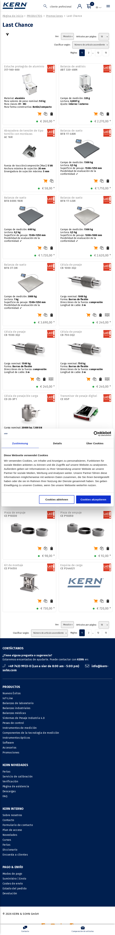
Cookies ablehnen (56, 499)
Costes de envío (13, 840)
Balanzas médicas (14, 713)
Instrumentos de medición (20, 728)
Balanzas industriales (16, 708)
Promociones (54, 16)
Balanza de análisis (72, 68)
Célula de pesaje (71, 266)
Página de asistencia (16, 786)
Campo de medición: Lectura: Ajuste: (75, 101)
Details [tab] (57, 443)
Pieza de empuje (15, 514)
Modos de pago (12, 830)
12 (98, 53)
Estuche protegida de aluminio (24, 68)
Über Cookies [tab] (94, 443)
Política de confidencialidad (93, 893)
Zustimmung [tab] (20, 443)
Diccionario (66, 806)
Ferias (6, 772)
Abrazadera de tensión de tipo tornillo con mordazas (23, 134)
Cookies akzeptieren (93, 499)
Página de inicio (13, 16)
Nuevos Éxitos (12, 693)
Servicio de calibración (17, 776)
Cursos (63, 796)
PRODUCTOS (34, 16)
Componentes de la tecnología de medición (31, 733)
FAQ (5, 796)
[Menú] (88, 7)
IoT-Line (8, 698)
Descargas (9, 791)
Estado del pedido (14, 845)
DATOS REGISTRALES (51, 893)
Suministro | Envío (14, 835)
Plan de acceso (68, 786)
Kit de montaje (13, 567)
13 (106, 53)
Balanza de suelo (71, 132)
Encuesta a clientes (71, 811)
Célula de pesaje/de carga (21, 398)
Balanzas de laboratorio (18, 703)
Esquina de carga (71, 567)
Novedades (66, 791)
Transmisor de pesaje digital (78, 398)
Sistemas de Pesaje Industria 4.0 (24, 718)
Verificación (10, 781)
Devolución (10, 850)
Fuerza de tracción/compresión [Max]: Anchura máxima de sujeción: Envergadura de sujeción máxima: (28, 169)
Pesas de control (13, 723)
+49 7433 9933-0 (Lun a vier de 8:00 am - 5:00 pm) (41, 666)
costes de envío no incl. (82, 917)
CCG (69, 893)
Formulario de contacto (74, 781)
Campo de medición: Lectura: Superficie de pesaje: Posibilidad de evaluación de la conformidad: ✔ (81, 168)
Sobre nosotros (68, 772)
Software (8, 743)
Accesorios (9, 748)
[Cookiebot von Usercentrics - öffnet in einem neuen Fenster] (96, 433)
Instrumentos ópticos (16, 738)
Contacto (64, 776)
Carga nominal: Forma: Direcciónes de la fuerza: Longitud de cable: (81, 301)
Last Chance (74, 16)
